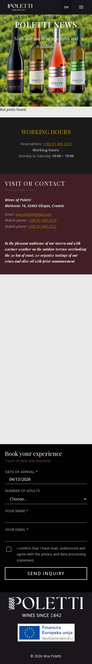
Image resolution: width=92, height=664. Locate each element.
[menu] (66, 7)
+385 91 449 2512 (42, 226)
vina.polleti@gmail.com (33, 214)
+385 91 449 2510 (57, 143)
